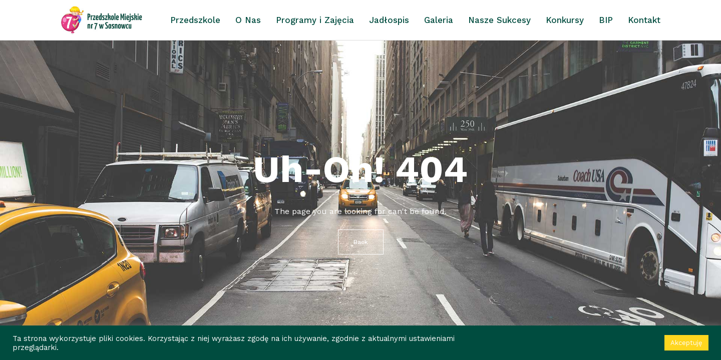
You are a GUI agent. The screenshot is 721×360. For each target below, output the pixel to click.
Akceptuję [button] (686, 342)
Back (360, 242)
